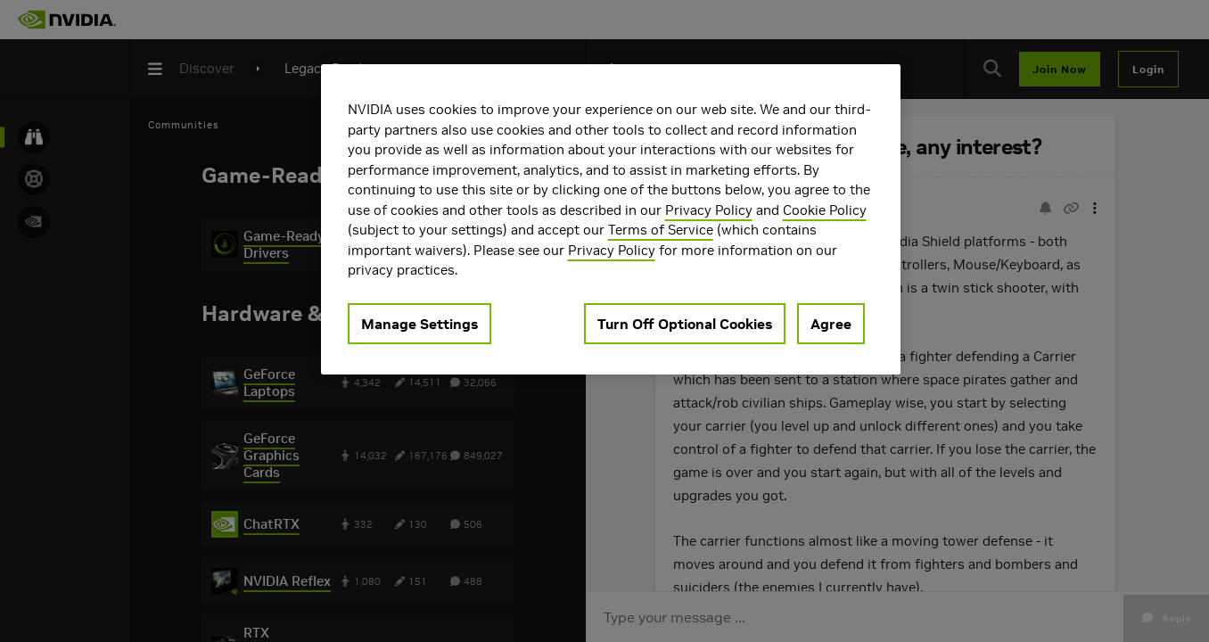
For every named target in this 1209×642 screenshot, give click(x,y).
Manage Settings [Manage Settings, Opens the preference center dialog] (419, 324)
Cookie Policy (825, 210)
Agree (830, 324)
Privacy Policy (709, 210)
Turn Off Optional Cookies (684, 324)
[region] (611, 219)
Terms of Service (660, 229)
